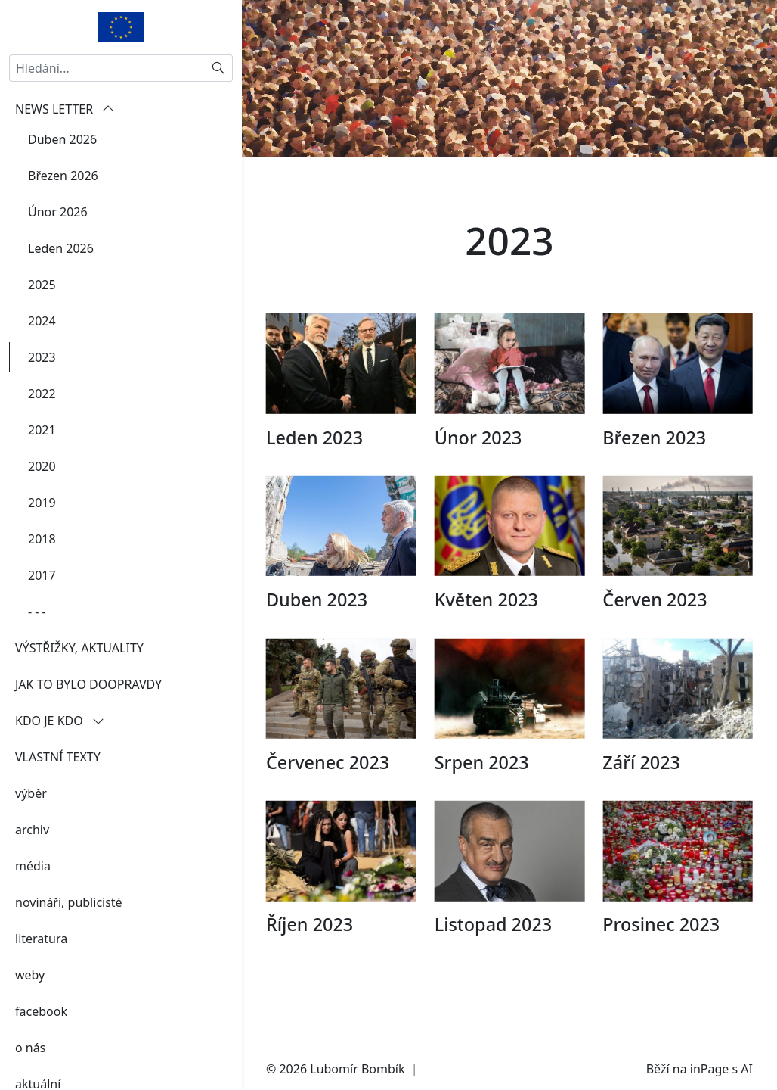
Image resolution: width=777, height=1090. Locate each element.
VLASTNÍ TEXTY (58, 757)
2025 (42, 284)
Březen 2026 (63, 175)
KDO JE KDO (59, 720)
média (33, 866)
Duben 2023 (316, 624)
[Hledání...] (107, 68)
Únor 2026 (58, 212)
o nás (30, 1047)
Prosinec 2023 (661, 948)
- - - (37, 611)
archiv (32, 829)
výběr (31, 793)
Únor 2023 (478, 461)
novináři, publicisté (68, 902)
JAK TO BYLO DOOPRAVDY (88, 684)
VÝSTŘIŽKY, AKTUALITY (79, 648)
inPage (709, 1068)
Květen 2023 (486, 624)
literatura (41, 938)
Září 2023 (641, 786)
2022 (42, 393)
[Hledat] (219, 68)
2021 (42, 430)
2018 (42, 539)
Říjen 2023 (309, 948)
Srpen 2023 (482, 786)
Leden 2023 (314, 461)
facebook (41, 1011)
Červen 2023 (654, 624)
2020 (42, 466)
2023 (42, 357)
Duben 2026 (62, 139)
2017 (42, 575)
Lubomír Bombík (357, 1068)
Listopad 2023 (494, 948)
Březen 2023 (654, 461)
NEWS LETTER (64, 109)
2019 (42, 502)
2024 (42, 321)
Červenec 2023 (327, 786)
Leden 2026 (61, 248)
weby (30, 975)
